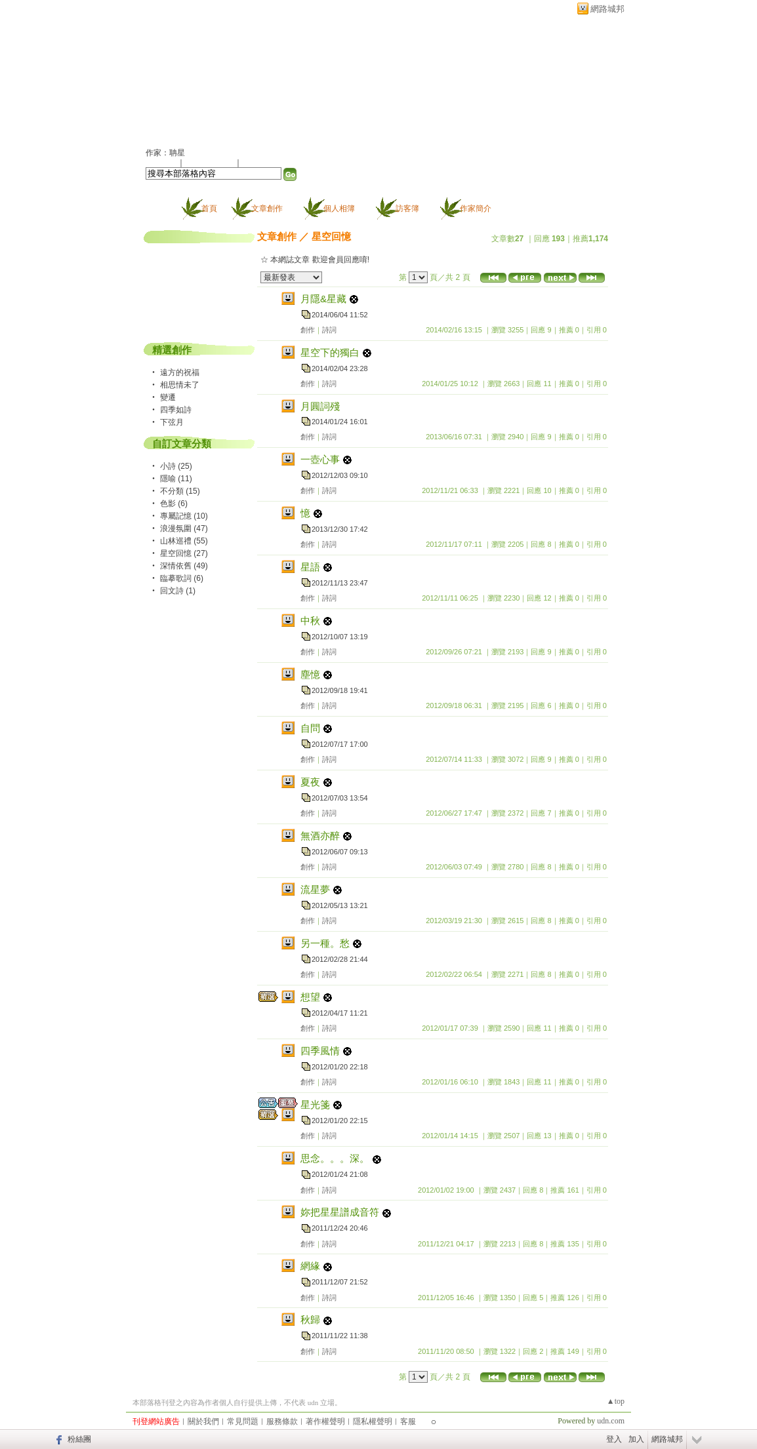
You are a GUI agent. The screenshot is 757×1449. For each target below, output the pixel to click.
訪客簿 (407, 208)
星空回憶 (331, 236)
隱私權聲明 (372, 1421)
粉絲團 (79, 1439)
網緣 (310, 1265)
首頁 (209, 208)
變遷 (168, 397)
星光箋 (315, 1104)
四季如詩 (176, 409)
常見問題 (242, 1421)
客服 (408, 1421)
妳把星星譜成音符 (339, 1212)
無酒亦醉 (320, 835)
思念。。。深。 (334, 1158)
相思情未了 (179, 384)
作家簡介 (475, 208)
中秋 (310, 620)
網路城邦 (607, 9)
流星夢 (315, 889)
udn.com (610, 1420)
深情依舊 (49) (184, 565)
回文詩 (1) (177, 590)
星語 (310, 566)
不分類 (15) (180, 491)
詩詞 (329, 330)
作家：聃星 (165, 152)
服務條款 (282, 1421)
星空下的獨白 (329, 352)
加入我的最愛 (210, 162)
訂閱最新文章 (265, 162)
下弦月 (172, 422)
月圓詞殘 (320, 406)
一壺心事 (320, 459)
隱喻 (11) (176, 478)
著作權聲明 (325, 1421)
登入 (614, 1439)
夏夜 (310, 781)
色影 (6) (174, 503)
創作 (307, 330)
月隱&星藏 (323, 298)
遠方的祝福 (179, 372)
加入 (636, 1439)
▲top (615, 1401)
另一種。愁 (325, 943)
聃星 (162, 76)
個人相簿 (339, 208)
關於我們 (203, 1421)
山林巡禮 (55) (184, 541)
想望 (310, 996)
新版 (227, 76)
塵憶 (310, 674)
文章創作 (267, 208)
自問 (310, 728)
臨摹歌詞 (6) (181, 578)
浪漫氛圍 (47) (184, 528)
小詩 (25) (176, 466)
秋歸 (310, 1319)
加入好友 (161, 162)
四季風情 (320, 1050)
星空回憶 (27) (184, 553)
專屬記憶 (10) (184, 516)
